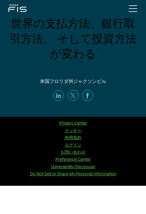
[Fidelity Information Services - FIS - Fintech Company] (12, 8)
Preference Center (73, 159)
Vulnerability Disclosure (73, 167)
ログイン (73, 145)
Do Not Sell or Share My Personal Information (73, 174)
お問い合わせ (73, 152)
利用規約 (73, 138)
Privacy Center (73, 123)
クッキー (73, 130)
